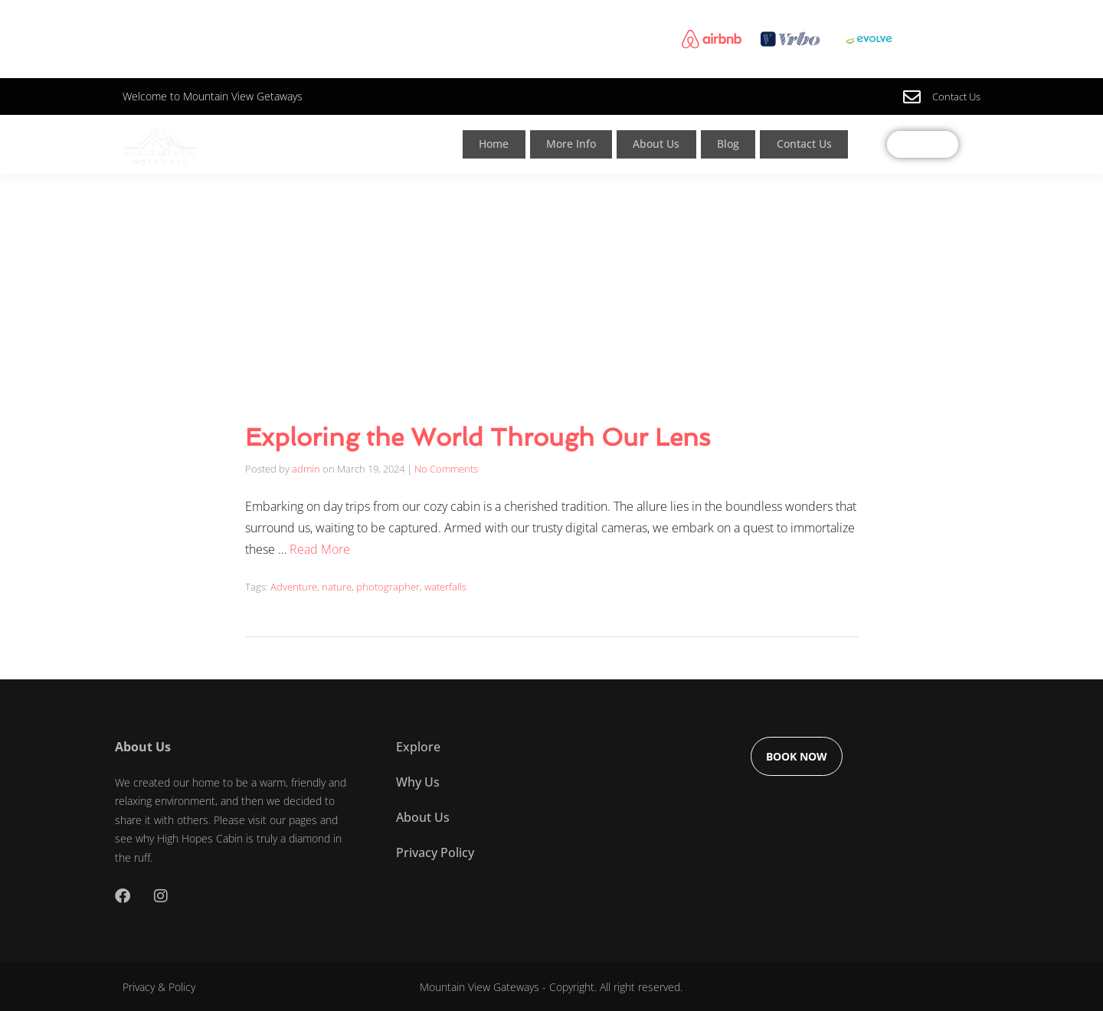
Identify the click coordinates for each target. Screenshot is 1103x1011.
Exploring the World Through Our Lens (477, 437)
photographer (388, 584)
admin (306, 468)
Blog (738, 144)
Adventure (293, 584)
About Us (665, 144)
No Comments (446, 468)
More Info (575, 144)
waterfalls (445, 584)
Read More (320, 547)
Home (494, 144)
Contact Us (816, 144)
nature (337, 584)
